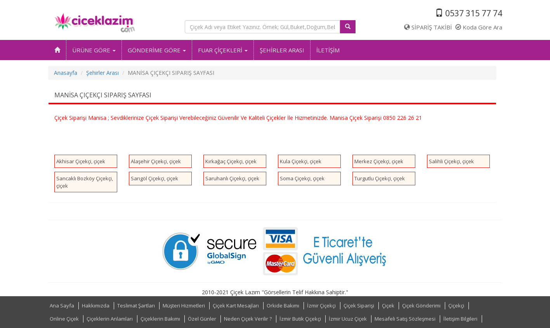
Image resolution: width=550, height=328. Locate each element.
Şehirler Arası (102, 72)
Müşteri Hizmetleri (184, 305)
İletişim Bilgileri (460, 318)
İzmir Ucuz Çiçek (348, 318)
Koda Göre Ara (478, 27)
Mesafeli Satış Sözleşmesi (405, 318)
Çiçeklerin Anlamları (110, 318)
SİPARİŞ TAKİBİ (428, 27)
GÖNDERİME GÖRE (157, 50)
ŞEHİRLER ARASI (282, 50)
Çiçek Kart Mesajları (236, 305)
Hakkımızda (95, 305)
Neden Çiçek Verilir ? (248, 318)
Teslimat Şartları (136, 305)
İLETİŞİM (328, 50)
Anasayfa (65, 72)
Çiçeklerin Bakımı (160, 318)
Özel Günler (202, 318)
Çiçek (388, 305)
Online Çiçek (64, 318)
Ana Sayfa (62, 305)
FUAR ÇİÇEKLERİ (223, 50)
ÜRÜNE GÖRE (94, 50)
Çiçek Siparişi (359, 305)
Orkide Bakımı (283, 305)
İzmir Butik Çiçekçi (300, 318)
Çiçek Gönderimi (421, 305)
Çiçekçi (456, 305)
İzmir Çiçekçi (321, 305)
